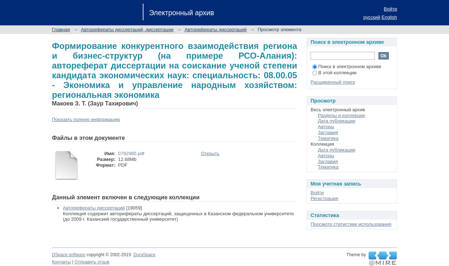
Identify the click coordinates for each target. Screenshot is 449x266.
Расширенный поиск (333, 82)
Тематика (328, 138)
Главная (61, 29)
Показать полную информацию (86, 119)
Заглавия (328, 132)
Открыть (210, 153)
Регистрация (324, 198)
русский (371, 17)
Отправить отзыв (91, 262)
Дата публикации (336, 121)
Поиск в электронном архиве (346, 66)
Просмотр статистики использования (351, 224)
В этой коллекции (334, 72)
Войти (390, 9)
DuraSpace (144, 254)
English (389, 17)
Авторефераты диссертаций (216, 29)
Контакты (61, 262)
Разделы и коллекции (341, 115)
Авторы (326, 126)
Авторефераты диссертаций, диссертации (127, 29)
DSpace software (68, 254)
